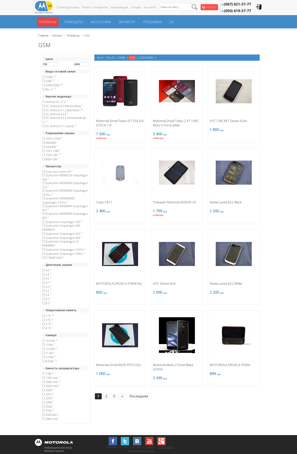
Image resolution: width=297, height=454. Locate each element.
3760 (48, 410)
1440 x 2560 (52, 138)
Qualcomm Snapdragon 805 (62, 238)
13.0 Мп (49, 349)
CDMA (49, 77)
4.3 (46, 274)
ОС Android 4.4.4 (55, 114)
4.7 (46, 283)
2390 (48, 402)
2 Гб (47, 320)
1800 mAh (51, 382)
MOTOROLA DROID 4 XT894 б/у (119, 283)
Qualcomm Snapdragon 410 (62, 234)
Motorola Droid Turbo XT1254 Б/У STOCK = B (120, 123)
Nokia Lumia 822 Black (226, 202)
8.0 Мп (49, 361)
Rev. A (49, 89)
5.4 (46, 295)
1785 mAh (51, 378)
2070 (48, 394)
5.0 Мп (49, 357)
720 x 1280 (51, 151)
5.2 (46, 291)
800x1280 (50, 159)
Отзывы (136, 7)
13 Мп (48, 345)
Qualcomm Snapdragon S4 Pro (64, 249)
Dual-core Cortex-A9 (57, 171)
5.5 (46, 299)
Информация (119, 7)
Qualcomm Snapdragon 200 (62, 222)
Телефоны (48, 22)
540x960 (50, 147)
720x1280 (51, 155)
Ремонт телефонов (95, 7)
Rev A (100, 57)
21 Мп (48, 353)
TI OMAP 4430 (53, 258)
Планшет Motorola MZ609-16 (174, 202)
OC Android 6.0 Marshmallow (62, 106)
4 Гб (47, 328)
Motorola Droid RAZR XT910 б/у (118, 365)
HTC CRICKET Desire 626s (228, 121)
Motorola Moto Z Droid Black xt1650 (173, 367)
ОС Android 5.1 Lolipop (59, 126)
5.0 (46, 287)
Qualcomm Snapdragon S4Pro (63, 254)
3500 (48, 406)
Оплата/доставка (68, 7)
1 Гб (48, 316)
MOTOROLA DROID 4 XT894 (230, 365)
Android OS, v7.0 (55, 102)
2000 (48, 390)
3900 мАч (50, 415)
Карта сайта (166, 447)
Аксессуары (101, 22)
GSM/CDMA (52, 85)
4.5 (46, 278)
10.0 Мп (49, 341)
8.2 (46, 303)
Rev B (110, 57)
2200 (48, 398)
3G (172, 22)
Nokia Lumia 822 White (226, 283)
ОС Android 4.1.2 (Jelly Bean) (62, 110)
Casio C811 (104, 202)
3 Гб (47, 324)
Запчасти (127, 22)
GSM (48, 81)
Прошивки (152, 22)
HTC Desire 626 (164, 283)
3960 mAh (51, 419)
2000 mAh (51, 386)
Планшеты (73, 22)
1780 (48, 373)
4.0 (46, 270)
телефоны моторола (140, 450)
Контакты (150, 7)
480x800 (50, 143)
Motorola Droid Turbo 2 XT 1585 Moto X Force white (176, 123)
